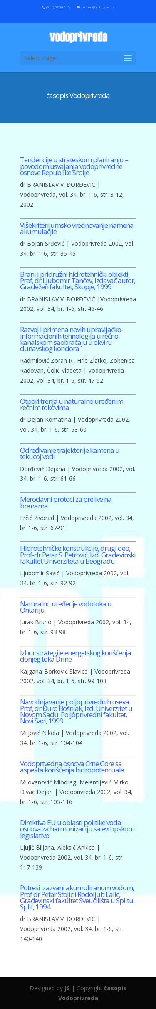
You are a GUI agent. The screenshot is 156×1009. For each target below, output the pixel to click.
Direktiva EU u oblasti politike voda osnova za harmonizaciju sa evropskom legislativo (77, 829)
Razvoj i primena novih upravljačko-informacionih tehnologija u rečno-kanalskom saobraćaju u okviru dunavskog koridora (71, 339)
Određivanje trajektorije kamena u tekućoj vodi (69, 453)
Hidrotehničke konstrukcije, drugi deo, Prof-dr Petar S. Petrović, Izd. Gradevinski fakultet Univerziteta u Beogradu (78, 554)
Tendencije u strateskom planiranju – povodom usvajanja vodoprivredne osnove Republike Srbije (74, 166)
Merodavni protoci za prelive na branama (65, 502)
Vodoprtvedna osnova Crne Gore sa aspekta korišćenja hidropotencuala (72, 766)
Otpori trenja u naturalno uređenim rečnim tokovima (71, 404)
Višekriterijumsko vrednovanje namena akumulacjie (77, 228)
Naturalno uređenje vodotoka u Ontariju (65, 607)
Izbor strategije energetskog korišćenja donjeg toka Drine (75, 656)
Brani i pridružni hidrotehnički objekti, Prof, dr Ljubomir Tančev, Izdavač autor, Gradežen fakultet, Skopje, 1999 (77, 280)
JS (67, 988)
